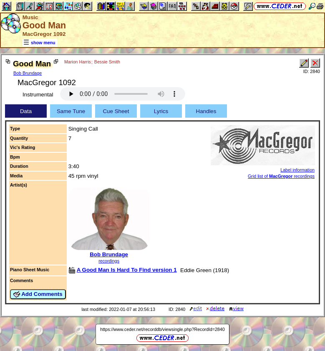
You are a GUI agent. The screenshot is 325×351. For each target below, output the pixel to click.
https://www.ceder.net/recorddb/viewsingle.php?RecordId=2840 (162, 329)
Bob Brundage (27, 73)
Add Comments (38, 294)
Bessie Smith (107, 61)
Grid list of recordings (281, 176)
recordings (108, 260)
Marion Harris (77, 61)
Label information (297, 169)
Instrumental (38, 94)
